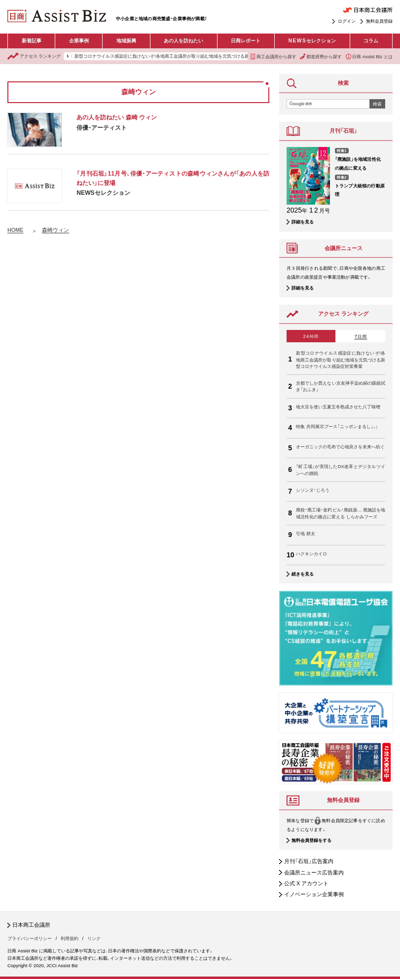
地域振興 (126, 40)
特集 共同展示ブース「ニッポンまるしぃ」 (337, 426)
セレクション (312, 41)
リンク (94, 938)
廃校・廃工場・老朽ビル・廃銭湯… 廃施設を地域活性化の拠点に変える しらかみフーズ (340, 513)
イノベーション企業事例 (314, 894)
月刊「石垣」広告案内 (308, 861)
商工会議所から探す (273, 56)
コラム (371, 40)
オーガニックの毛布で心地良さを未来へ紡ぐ (340, 446)
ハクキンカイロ (311, 553)
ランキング (34, 56)
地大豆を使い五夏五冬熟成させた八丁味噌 (338, 406)
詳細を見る (302, 221)
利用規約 (69, 938)
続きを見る (302, 574)
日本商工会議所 (31, 925)
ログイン (347, 21)
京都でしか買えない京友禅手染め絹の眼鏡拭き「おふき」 (340, 386)
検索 (377, 104)
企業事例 (79, 40)
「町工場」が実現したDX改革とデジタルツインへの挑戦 (340, 469)
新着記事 (31, 40)
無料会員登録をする (311, 840)
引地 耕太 (305, 533)
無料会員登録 (379, 21)
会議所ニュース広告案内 (314, 872)
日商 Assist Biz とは (369, 56)
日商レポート (245, 40)
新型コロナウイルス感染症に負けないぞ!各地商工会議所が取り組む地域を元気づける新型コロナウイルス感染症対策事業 (194, 56)
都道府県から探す (321, 56)
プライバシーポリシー (29, 938)
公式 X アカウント (306, 883)
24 (311, 336)
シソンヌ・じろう (312, 490)
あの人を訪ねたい (183, 40)
